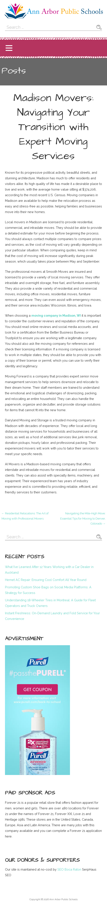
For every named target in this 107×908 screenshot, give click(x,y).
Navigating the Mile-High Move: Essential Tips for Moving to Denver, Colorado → (82, 518)
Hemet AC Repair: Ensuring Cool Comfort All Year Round (45, 580)
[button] (9, 48)
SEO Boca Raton (69, 869)
